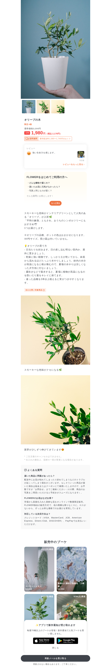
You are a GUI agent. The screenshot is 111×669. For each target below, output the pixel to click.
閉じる (55, 648)
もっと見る (55, 203)
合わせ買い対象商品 (35, 290)
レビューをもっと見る (73, 164)
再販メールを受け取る (55, 658)
